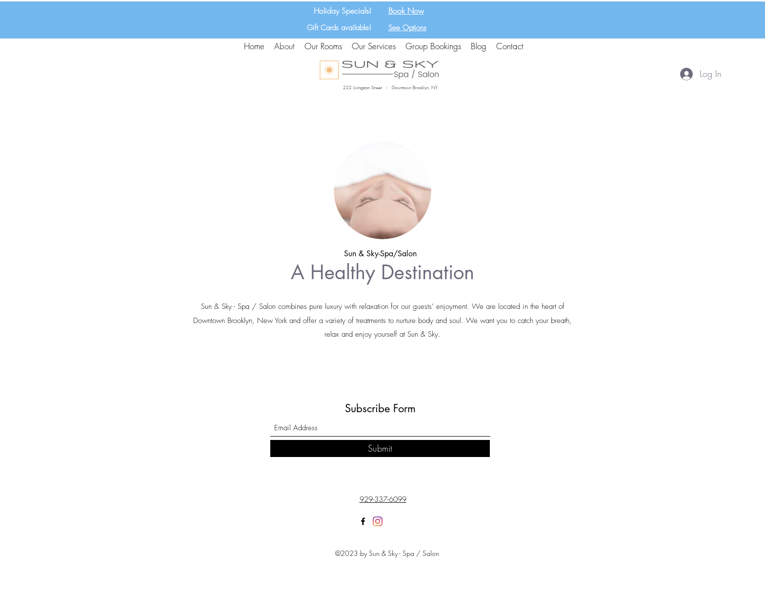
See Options (407, 28)
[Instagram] (377, 521)
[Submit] (380, 448)
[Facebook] (363, 521)
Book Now (406, 10)
